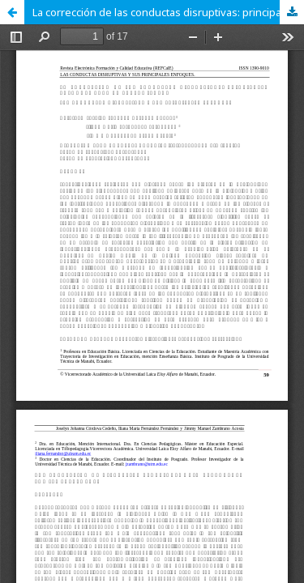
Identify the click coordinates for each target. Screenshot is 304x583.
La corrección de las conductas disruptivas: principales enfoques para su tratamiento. (168, 12)
